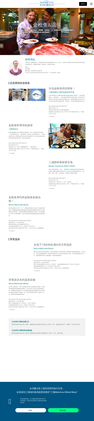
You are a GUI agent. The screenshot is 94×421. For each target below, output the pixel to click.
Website (30, 410)
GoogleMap (52, 116)
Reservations (63, 410)
